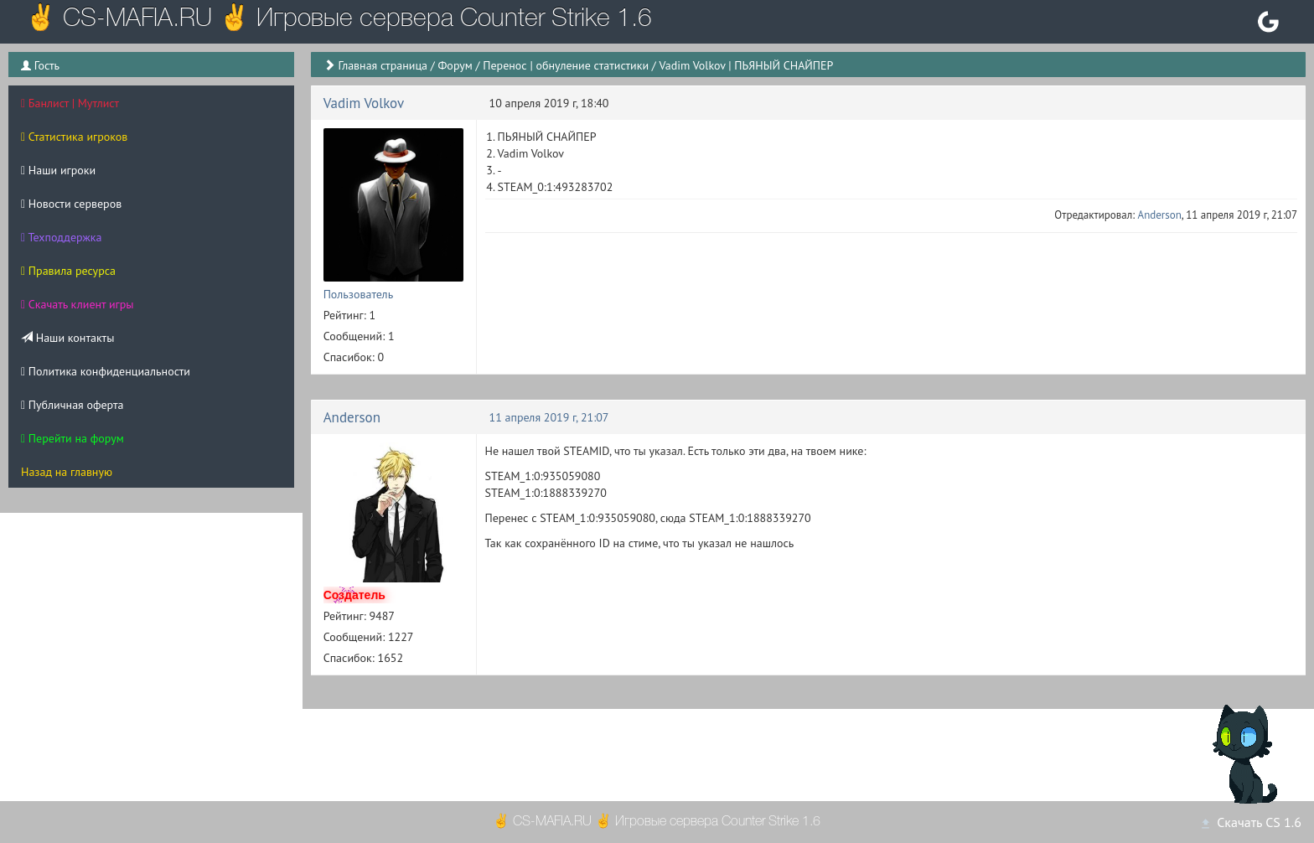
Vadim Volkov (364, 103)
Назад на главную (66, 471)
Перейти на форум (72, 438)
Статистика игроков (74, 136)
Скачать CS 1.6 (1250, 822)
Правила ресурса (68, 270)
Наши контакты (67, 337)
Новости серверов (71, 203)
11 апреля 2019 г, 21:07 (549, 417)
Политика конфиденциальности (105, 371)
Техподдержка (61, 237)
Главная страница (382, 65)
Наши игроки (58, 170)
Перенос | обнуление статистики (566, 65)
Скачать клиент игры (77, 304)
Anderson (1160, 215)
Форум (454, 65)
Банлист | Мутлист (70, 103)
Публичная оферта (72, 404)
